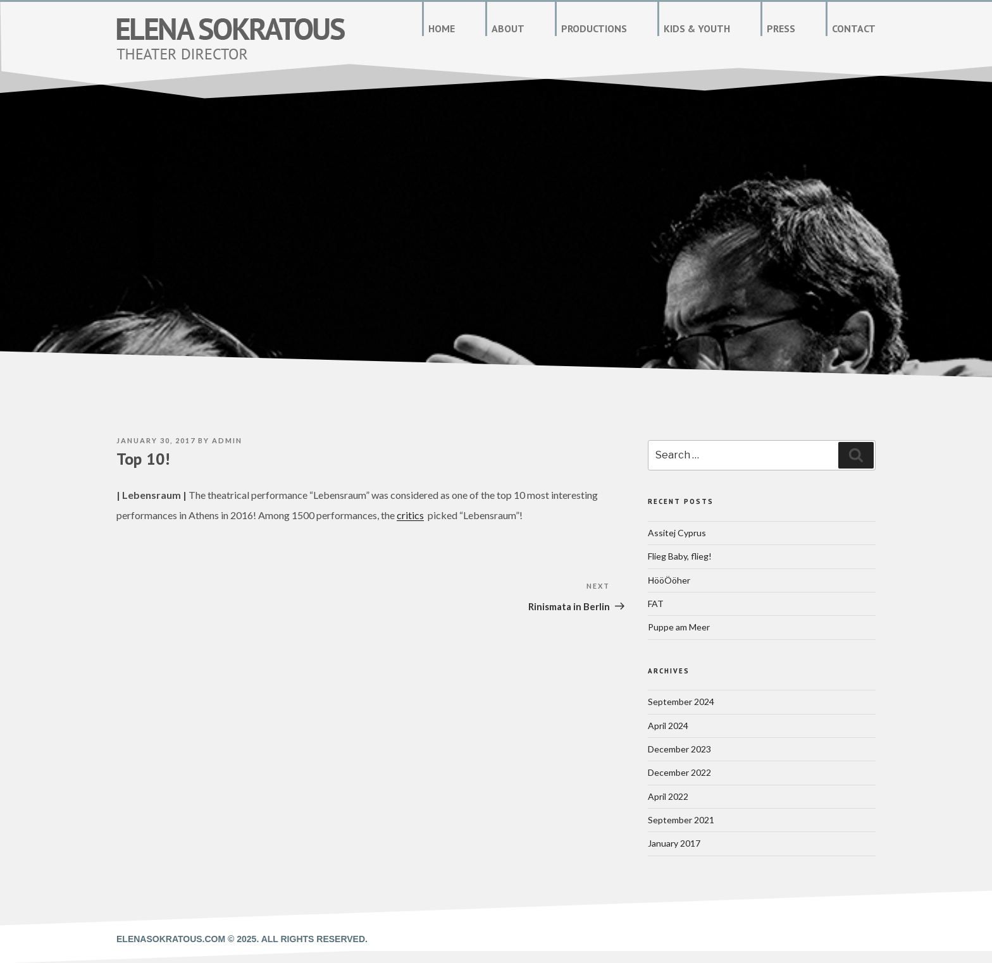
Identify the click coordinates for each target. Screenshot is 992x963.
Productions (594, 28)
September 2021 (681, 819)
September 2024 (681, 701)
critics (410, 515)
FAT (656, 603)
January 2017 (674, 843)
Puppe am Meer (679, 627)
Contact (854, 28)
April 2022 (668, 796)
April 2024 (668, 725)
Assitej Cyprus (677, 532)
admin (227, 440)
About (508, 28)
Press (781, 28)
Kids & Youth (697, 28)
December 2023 (679, 749)
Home (441, 28)
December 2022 (679, 772)
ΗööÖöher (669, 580)
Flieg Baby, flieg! (680, 556)
